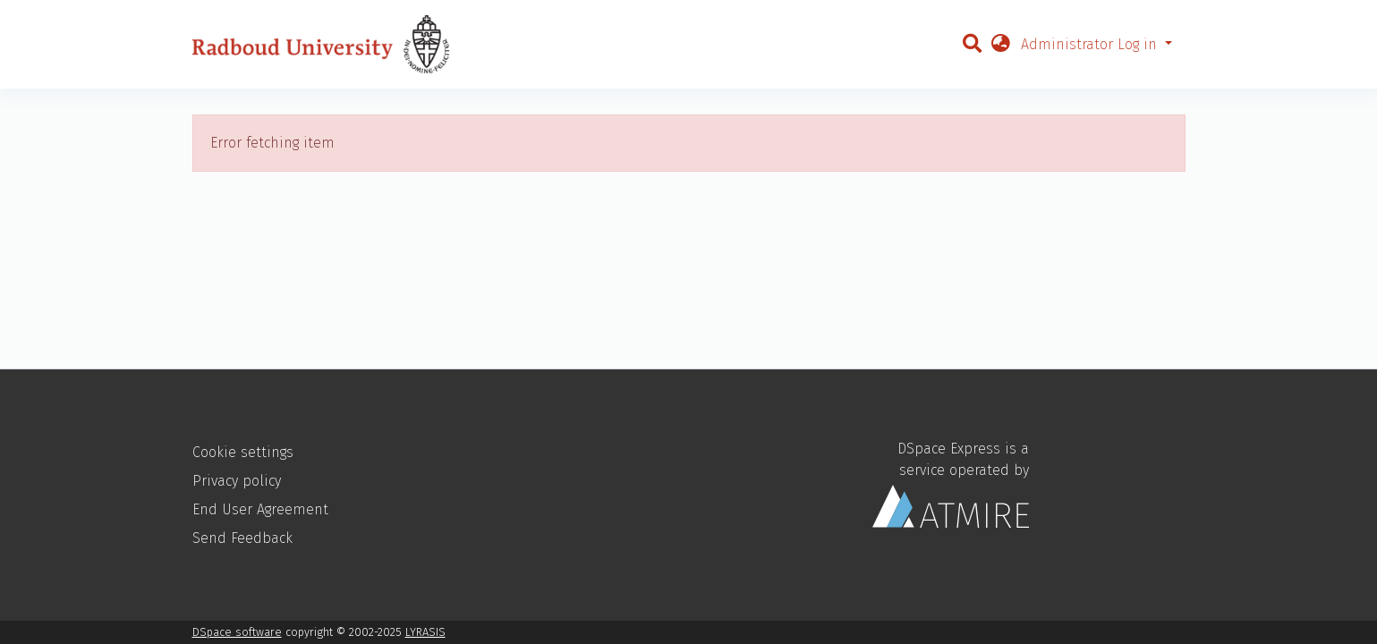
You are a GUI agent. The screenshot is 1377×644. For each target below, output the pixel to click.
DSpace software (237, 632)
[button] (1000, 44)
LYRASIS (425, 632)
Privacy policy (236, 480)
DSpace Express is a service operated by (950, 484)
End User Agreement (260, 509)
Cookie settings (242, 452)
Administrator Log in (1091, 44)
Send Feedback (242, 538)
